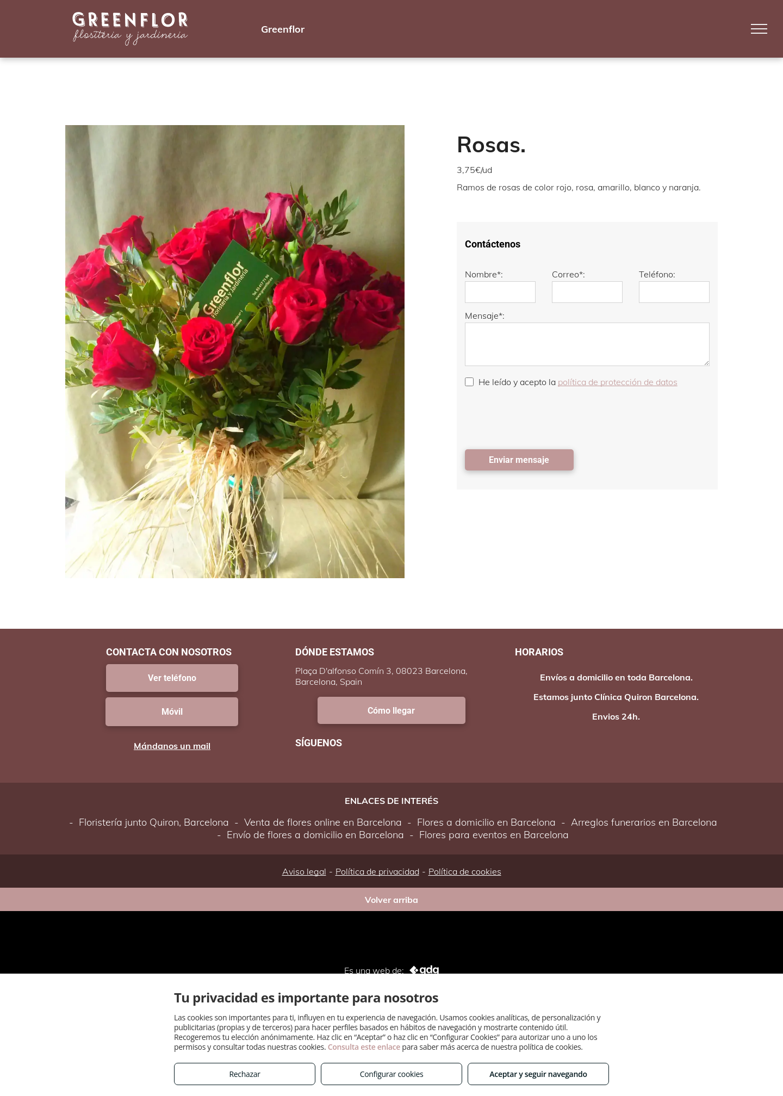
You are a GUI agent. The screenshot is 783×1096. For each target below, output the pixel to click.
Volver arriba (391, 899)
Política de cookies (464, 871)
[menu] (759, 29)
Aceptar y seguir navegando (538, 1074)
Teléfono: (657, 274)
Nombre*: (484, 274)
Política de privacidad (377, 871)
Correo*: (568, 274)
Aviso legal (304, 871)
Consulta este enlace (364, 1047)
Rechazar (244, 1074)
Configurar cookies (392, 1074)
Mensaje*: (485, 315)
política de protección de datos (618, 381)
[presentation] (547, 417)
